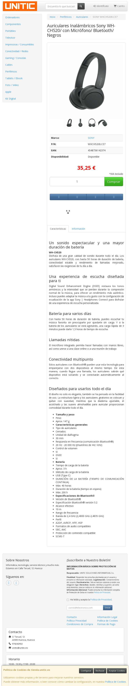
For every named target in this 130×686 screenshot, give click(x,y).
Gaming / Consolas (15, 58)
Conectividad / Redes (16, 51)
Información (78, 228)
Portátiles (10, 30)
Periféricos (11, 71)
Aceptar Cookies (117, 670)
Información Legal (107, 617)
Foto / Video (12, 85)
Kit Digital (10, 98)
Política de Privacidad (102, 592)
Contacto (72, 617)
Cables (9, 64)
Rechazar (100, 670)
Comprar (113, 182)
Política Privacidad (76, 620)
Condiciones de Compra (80, 624)
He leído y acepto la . (91, 599)
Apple (8, 91)
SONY (91, 137)
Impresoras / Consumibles (19, 44)
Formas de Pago (106, 624)
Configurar (86, 670)
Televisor (10, 37)
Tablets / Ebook (14, 78)
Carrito (119, 6)
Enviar (108, 607)
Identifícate (101, 6)
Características (58, 228)
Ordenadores (12, 17)
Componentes (13, 24)
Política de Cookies (115, 681)
